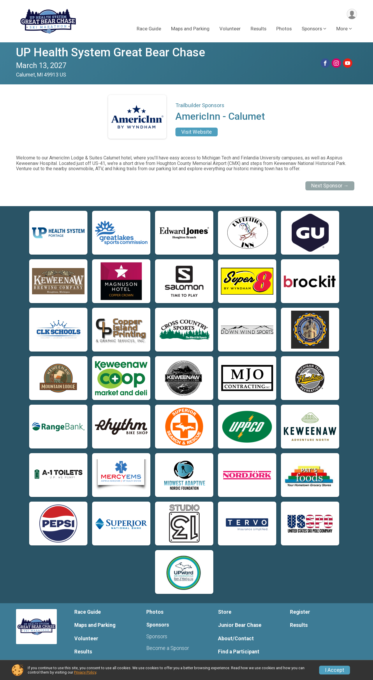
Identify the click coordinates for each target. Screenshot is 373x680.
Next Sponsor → (330, 186)
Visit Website (196, 132)
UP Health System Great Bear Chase (110, 52)
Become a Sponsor (167, 648)
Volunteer (230, 29)
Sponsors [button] (312, 29)
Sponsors (156, 636)
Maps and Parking (190, 29)
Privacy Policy (85, 672)
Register (300, 612)
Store (224, 612)
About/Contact (236, 638)
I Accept (334, 670)
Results (258, 29)
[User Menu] (351, 14)
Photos (284, 29)
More (342, 29)
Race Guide (149, 29)
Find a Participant (238, 652)
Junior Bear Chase (239, 625)
